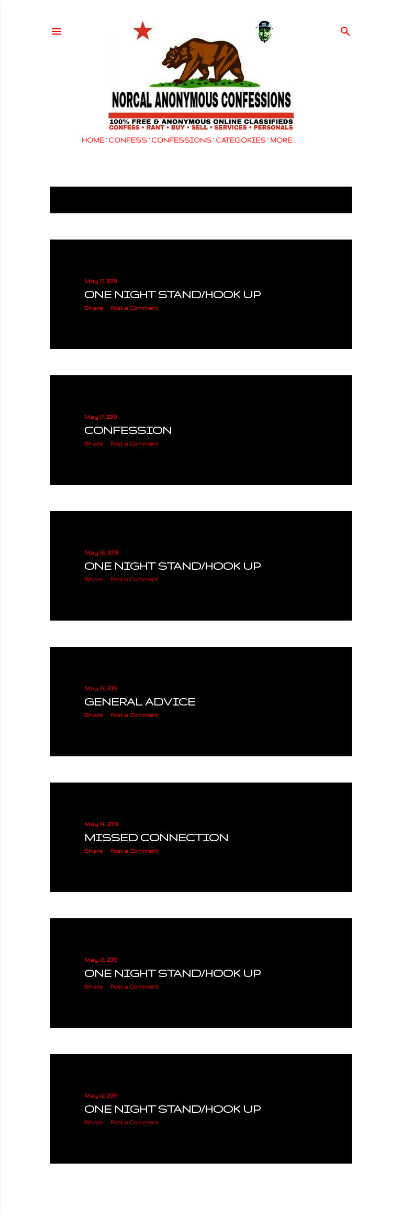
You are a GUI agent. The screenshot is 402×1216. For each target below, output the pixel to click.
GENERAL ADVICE (139, 702)
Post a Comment (134, 308)
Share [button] (93, 308)
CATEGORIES (241, 140)
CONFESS (127, 140)
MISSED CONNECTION (156, 837)
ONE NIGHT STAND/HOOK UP (172, 294)
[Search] (345, 29)
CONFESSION (128, 430)
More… (282, 140)
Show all (326, 200)
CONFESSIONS (181, 140)
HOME (93, 140)
